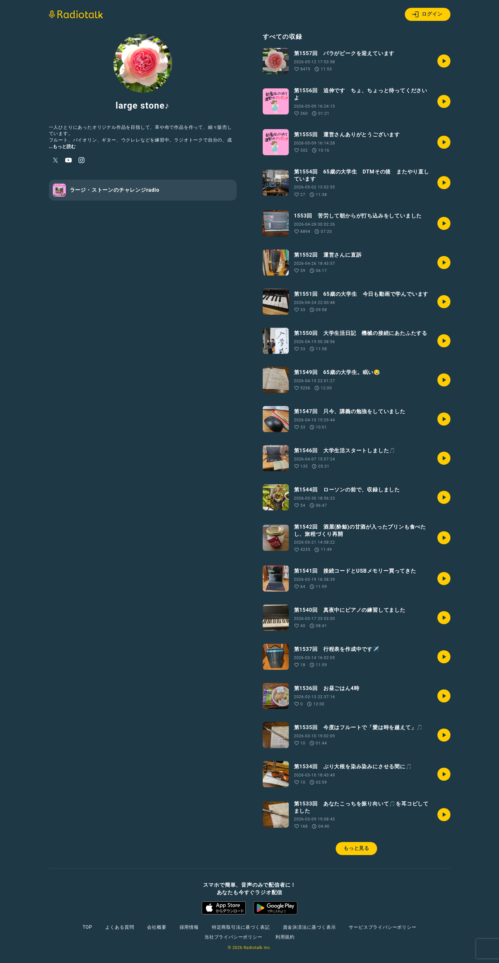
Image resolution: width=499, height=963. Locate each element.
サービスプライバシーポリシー (382, 927)
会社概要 (156, 927)
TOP (87, 927)
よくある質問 (119, 927)
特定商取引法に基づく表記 (241, 927)
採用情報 (189, 927)
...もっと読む (62, 146)
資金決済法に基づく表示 (309, 927)
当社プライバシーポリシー (233, 937)
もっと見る (356, 848)
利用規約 (285, 937)
